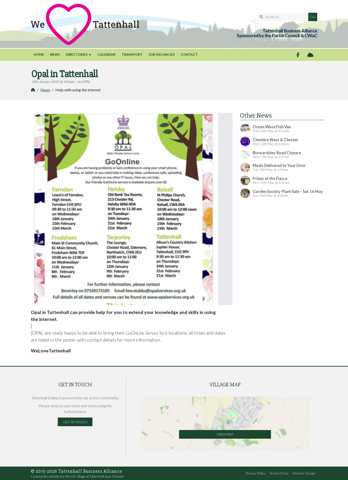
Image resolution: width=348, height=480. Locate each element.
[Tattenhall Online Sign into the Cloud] (310, 55)
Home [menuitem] (39, 54)
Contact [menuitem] (189, 54)
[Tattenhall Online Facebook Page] (298, 55)
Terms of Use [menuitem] (279, 473)
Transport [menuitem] (132, 54)
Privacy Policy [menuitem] (255, 473)
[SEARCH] (283, 17)
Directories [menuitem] (77, 54)
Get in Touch (75, 422)
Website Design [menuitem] (303, 473)
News (45, 89)
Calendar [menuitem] (107, 54)
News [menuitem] (55, 54)
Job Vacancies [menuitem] (161, 54)
